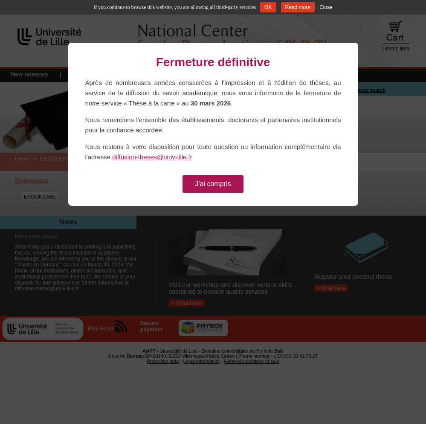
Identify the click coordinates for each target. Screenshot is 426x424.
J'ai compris (213, 183)
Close (326, 7)
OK (268, 7)
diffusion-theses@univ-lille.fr (152, 157)
